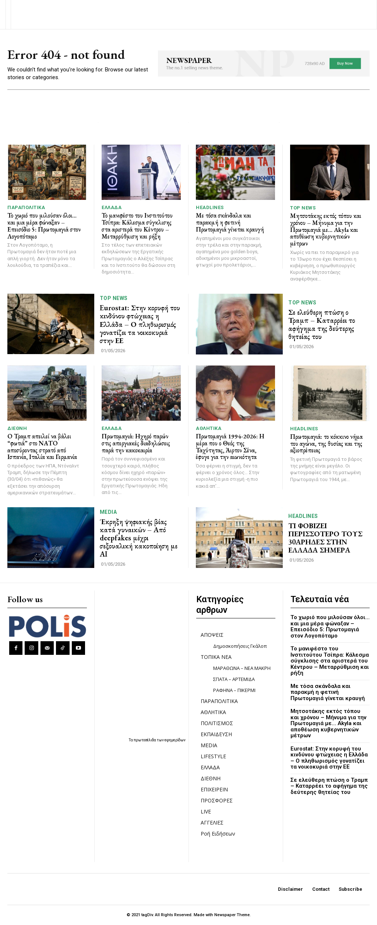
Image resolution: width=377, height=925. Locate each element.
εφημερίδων (175, 740)
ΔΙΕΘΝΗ (17, 428)
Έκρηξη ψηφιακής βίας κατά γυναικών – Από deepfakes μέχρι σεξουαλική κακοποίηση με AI (138, 538)
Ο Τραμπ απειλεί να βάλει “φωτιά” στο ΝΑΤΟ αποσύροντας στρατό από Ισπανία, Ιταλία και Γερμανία (42, 446)
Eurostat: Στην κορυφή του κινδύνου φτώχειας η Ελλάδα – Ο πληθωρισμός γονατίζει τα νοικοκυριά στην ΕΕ (140, 324)
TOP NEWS (303, 207)
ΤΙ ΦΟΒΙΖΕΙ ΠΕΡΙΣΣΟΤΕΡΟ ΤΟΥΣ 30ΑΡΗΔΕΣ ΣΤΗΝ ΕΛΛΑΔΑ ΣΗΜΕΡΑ (325, 538)
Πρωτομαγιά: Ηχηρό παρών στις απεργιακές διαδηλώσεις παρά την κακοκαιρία (136, 443)
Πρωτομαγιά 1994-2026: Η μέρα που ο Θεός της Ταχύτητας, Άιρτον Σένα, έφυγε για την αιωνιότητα (230, 446)
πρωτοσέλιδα (145, 740)
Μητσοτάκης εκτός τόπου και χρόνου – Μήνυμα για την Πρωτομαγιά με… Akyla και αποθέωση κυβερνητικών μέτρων (325, 229)
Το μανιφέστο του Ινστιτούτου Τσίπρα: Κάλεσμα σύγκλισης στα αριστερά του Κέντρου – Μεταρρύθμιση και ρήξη (137, 226)
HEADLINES (210, 207)
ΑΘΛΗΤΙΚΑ (208, 428)
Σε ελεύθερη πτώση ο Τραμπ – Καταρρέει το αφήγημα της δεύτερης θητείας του (321, 324)
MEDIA (108, 512)
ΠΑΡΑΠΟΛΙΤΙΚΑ (26, 207)
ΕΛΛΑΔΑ (111, 207)
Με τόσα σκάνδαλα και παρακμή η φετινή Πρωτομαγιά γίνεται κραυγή (230, 222)
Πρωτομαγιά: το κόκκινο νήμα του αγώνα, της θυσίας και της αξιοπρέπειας (326, 443)
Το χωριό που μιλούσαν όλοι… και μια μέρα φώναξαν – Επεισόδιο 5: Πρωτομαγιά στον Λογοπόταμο (44, 226)
